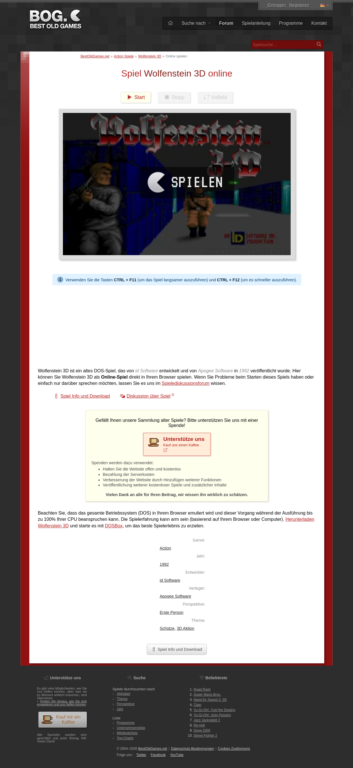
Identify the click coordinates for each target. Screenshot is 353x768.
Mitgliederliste (127, 733)
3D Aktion (185, 628)
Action (165, 548)
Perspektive (126, 704)
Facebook (158, 755)
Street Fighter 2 (205, 736)
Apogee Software (175, 596)
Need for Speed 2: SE (210, 700)
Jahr (120, 709)
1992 (164, 564)
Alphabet (123, 694)
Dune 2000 (202, 730)
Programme (291, 23)
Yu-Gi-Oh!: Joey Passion (212, 715)
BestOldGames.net (95, 56)
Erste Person (171, 612)
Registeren (299, 5)
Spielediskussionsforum (186, 383)
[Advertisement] (176, 325)
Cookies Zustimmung (234, 749)
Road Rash (202, 689)
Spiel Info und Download (176, 649)
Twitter (141, 755)
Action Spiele (124, 56)
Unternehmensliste (131, 728)
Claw (197, 705)
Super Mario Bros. (207, 695)
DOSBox (113, 525)
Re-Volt (199, 725)
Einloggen (277, 5)
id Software (170, 580)
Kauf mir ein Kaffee (61, 719)
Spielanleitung (256, 23)
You (176, 755)
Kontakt (319, 23)
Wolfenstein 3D (149, 56)
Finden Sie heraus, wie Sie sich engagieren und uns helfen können (62, 702)
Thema (122, 699)
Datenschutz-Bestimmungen (192, 749)
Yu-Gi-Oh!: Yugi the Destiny (214, 710)
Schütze (167, 628)
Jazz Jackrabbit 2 (207, 720)
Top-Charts (125, 738)
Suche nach (196, 23)
